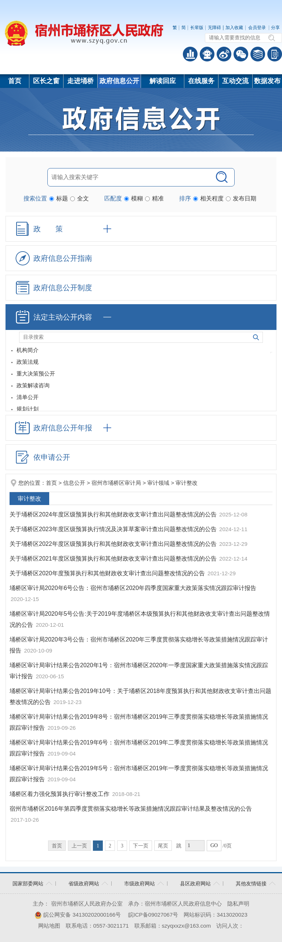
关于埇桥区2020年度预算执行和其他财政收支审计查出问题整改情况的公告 (108, 573)
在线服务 (201, 81)
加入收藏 (234, 27)
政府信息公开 (119, 81)
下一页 (140, 846)
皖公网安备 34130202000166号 (78, 914)
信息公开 (74, 483)
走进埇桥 (80, 81)
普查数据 (190, 54)
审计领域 (158, 483)
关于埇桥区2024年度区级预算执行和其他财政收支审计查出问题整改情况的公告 (114, 514)
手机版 (274, 54)
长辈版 (196, 27)
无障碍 (214, 27)
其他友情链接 (251, 883)
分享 (275, 27)
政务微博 (224, 54)
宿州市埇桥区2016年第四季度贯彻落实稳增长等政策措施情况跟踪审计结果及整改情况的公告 (131, 809)
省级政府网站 (83, 883)
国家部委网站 (27, 883)
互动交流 (235, 81)
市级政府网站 (139, 883)
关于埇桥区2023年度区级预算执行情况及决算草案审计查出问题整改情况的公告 (114, 529)
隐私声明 (238, 903)
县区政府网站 (195, 883)
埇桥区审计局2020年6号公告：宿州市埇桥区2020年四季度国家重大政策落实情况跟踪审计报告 (133, 588)
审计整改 (187, 483)
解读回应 (162, 81)
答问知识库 (257, 54)
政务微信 (241, 54)
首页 (14, 81)
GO (214, 845)
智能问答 (207, 54)
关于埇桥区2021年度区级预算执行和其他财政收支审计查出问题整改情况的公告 (114, 558)
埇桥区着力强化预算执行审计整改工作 (60, 794)
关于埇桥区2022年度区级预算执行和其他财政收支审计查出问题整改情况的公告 (114, 544)
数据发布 (267, 81)
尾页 (163, 846)
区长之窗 (46, 81)
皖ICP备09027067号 (153, 914)
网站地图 (49, 926)
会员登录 (257, 27)
